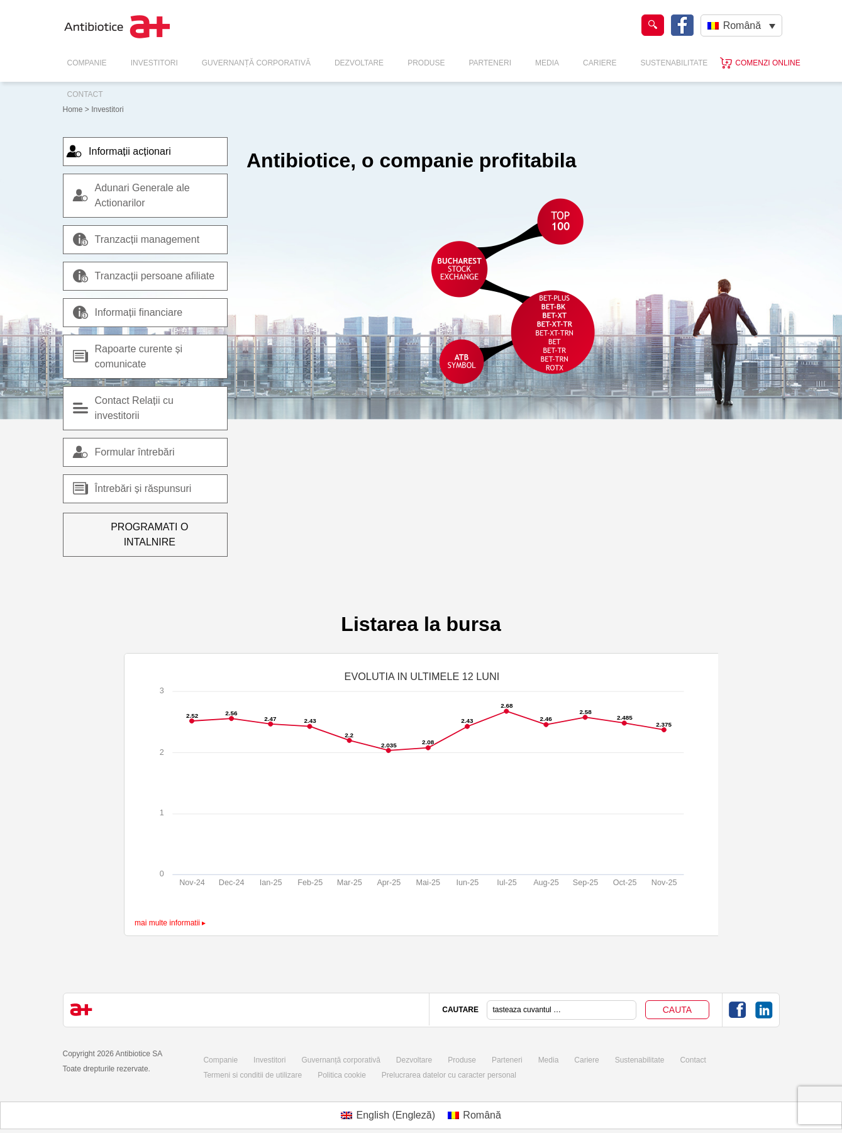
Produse (426, 63)
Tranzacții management (136, 239)
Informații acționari (125, 151)
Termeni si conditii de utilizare (252, 1060)
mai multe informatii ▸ (170, 907)
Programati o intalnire (145, 527)
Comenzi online (767, 63)
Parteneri (489, 63)
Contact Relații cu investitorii (134, 408)
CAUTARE (460, 994)
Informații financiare (128, 312)
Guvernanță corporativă (340, 1045)
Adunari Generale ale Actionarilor (142, 195)
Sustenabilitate (673, 63)
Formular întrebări (124, 452)
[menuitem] (741, 25)
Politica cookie (342, 1060)
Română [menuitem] (742, 25)
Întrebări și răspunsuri (132, 488)
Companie (87, 63)
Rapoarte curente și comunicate (139, 356)
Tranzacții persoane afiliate (144, 276)
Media (547, 63)
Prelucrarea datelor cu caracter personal (449, 1060)
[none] (741, 25)
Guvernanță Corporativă (256, 63)
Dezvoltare (359, 63)
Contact (85, 94)
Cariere (599, 63)
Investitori (154, 63)
